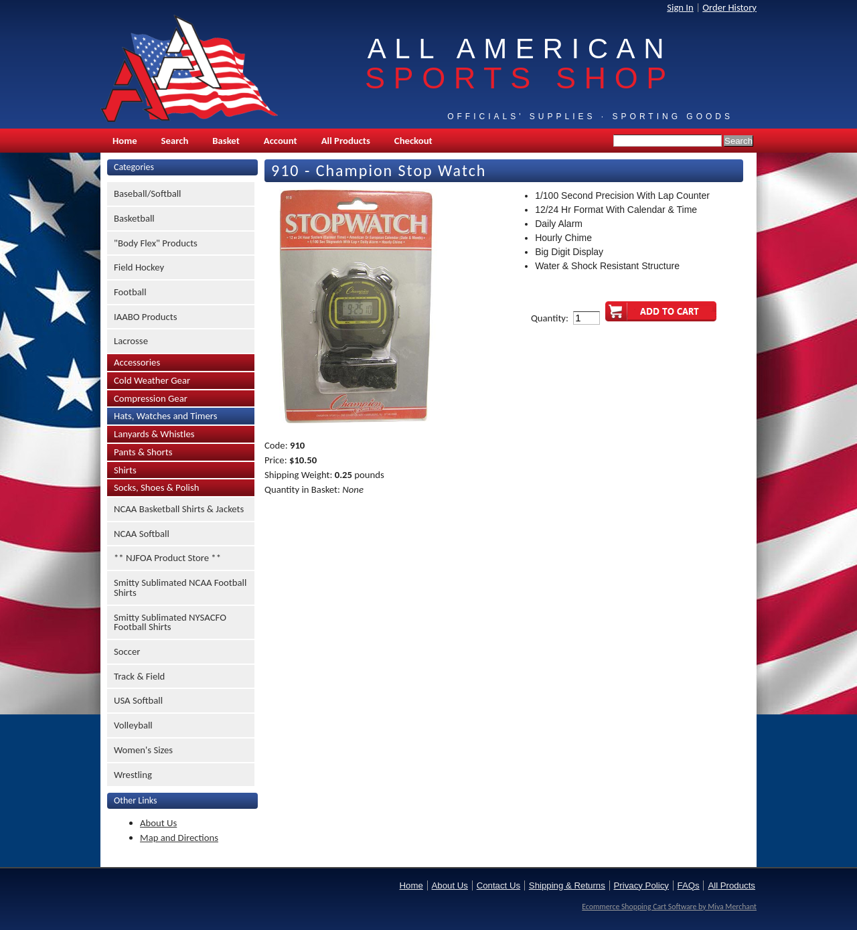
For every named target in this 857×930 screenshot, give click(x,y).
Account (280, 141)
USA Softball (138, 700)
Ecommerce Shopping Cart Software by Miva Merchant (669, 906)
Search (175, 141)
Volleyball (133, 725)
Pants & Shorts (143, 452)
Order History (729, 7)
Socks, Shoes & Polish (156, 487)
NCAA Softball (141, 534)
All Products (345, 141)
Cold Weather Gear (152, 380)
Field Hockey (139, 267)
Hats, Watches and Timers (166, 416)
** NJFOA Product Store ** (167, 558)
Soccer (127, 651)
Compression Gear (150, 398)
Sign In (680, 7)
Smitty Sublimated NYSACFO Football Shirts (170, 622)
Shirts (125, 470)
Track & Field (139, 676)
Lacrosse (131, 341)
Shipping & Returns (567, 885)
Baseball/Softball (147, 193)
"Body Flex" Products (156, 243)
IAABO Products (145, 317)
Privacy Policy (641, 885)
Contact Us (498, 885)
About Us (158, 823)
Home (124, 141)
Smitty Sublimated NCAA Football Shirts (180, 587)
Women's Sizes (143, 750)
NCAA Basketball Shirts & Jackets (179, 509)
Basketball (134, 218)
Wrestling (133, 775)
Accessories (137, 362)
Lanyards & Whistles (154, 434)
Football (130, 292)
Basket (225, 141)
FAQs (689, 885)
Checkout (413, 141)
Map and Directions (179, 838)
